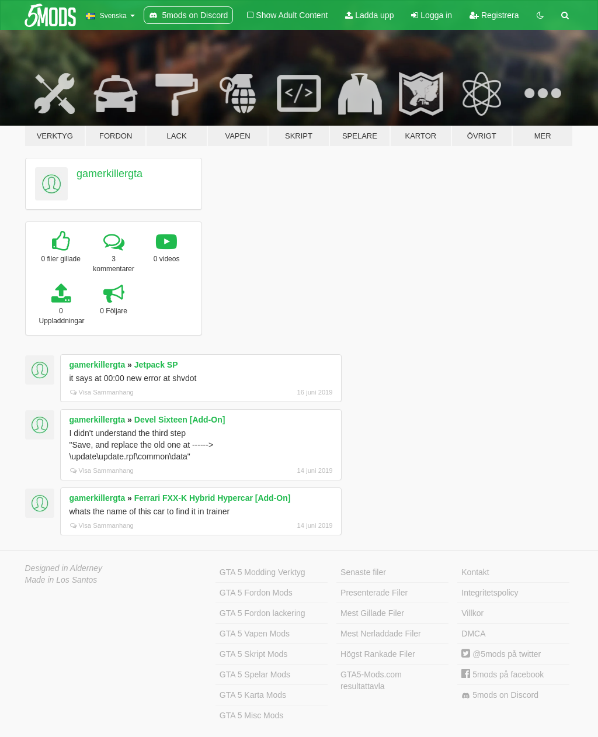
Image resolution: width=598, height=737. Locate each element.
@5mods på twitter (501, 654)
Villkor (472, 613)
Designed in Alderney (64, 568)
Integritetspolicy (489, 592)
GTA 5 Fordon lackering (262, 613)
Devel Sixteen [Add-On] (179, 419)
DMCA (473, 633)
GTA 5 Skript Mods (253, 654)
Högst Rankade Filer (377, 654)
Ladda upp (369, 15)
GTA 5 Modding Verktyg (262, 572)
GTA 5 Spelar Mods (255, 674)
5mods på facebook (502, 674)
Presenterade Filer (374, 592)
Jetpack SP (156, 364)
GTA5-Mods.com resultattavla (371, 680)
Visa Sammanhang (102, 392)
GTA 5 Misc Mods (251, 715)
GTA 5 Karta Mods (253, 695)
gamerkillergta (109, 173)
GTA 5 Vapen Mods (255, 633)
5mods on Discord (499, 695)
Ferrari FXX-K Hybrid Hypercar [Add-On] (212, 498)
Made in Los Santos (61, 579)
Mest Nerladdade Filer (380, 633)
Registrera (494, 15)
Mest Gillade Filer (372, 613)
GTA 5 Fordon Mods (256, 592)
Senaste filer (363, 572)
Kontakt (475, 572)
